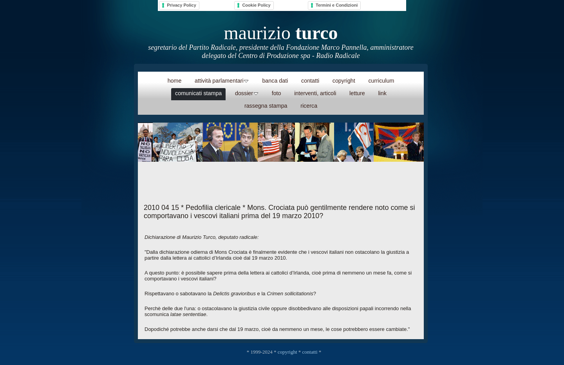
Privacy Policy (181, 5)
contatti (310, 352)
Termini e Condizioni (337, 5)
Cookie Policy (256, 5)
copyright (287, 352)
